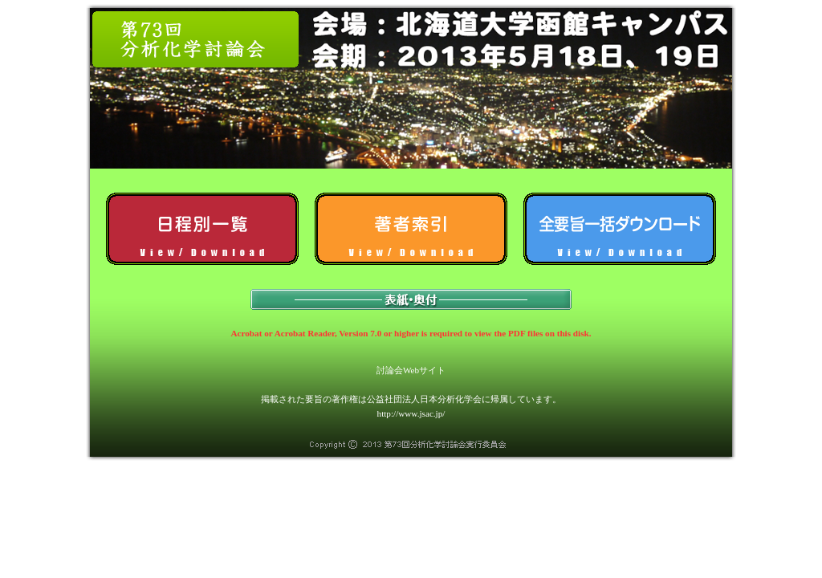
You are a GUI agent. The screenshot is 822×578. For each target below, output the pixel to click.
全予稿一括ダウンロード (619, 229)
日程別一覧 (202, 229)
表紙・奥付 (411, 299)
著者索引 (411, 229)
